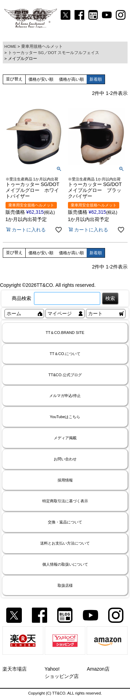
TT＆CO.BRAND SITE (65, 332)
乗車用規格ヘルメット (42, 46)
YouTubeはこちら (65, 417)
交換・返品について (65, 522)
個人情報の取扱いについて (65, 564)
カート (95, 313)
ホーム (14, 313)
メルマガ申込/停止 (65, 396)
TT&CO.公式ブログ (64, 375)
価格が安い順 (40, 79)
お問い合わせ (65, 459)
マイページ (59, 313)
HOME (11, 46)
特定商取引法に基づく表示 (65, 501)
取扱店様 (65, 585)
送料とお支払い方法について (65, 543)
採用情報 (65, 480)
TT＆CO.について (65, 354)
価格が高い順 (71, 79)
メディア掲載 (65, 438)
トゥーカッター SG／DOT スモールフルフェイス (53, 52)
